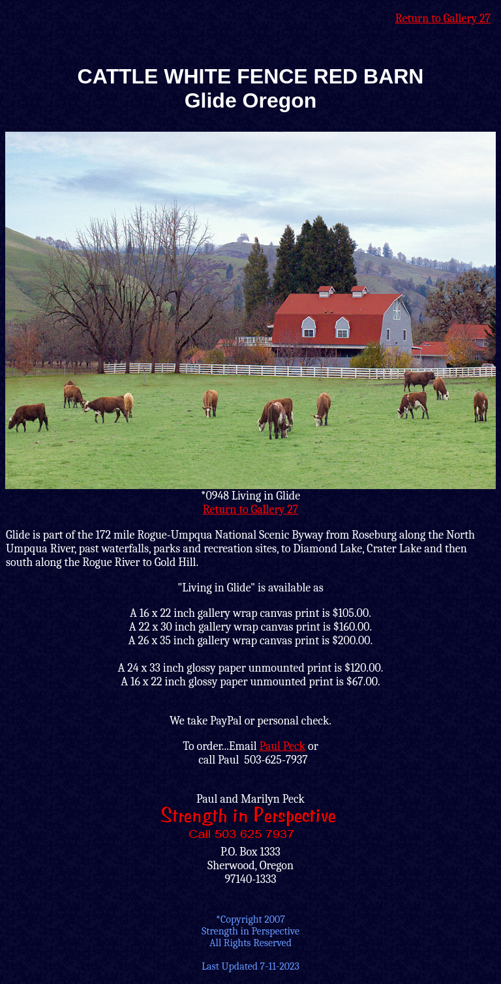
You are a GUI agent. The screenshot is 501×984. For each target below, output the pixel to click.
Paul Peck (282, 746)
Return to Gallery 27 (443, 18)
